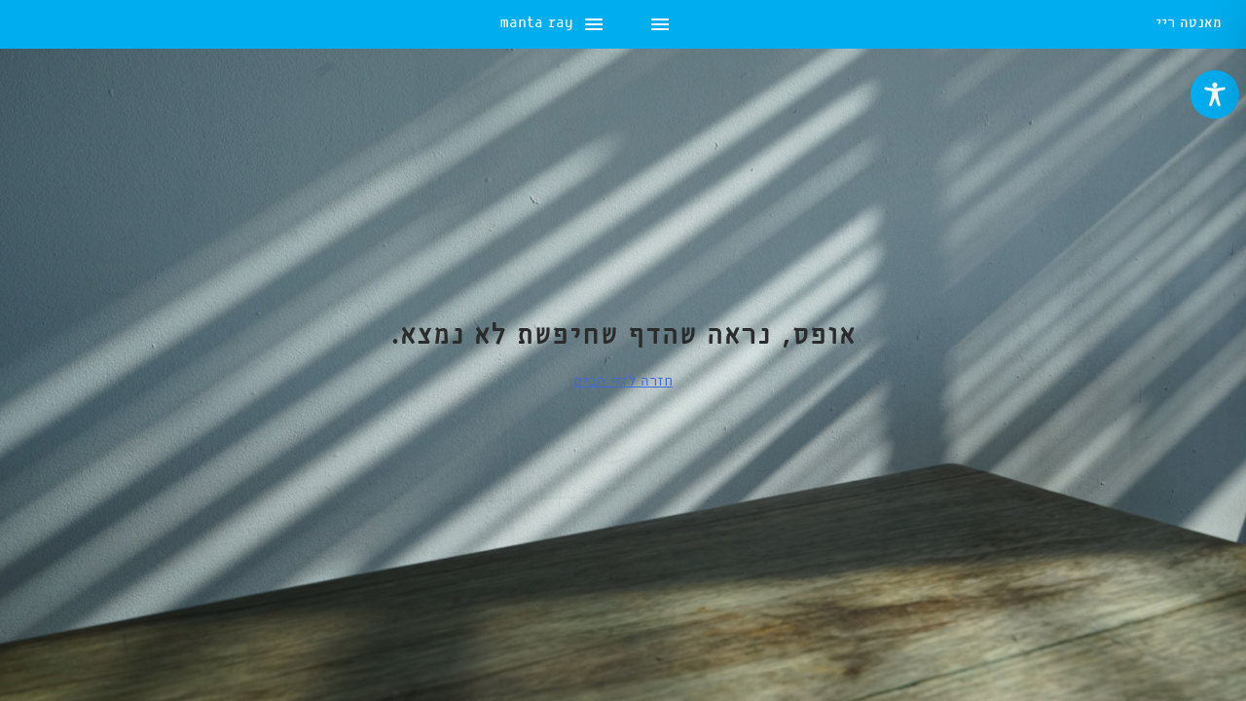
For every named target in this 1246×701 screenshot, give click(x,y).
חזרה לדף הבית (623, 381)
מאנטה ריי (1188, 25)
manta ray (61, 25)
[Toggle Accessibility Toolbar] (1215, 94)
